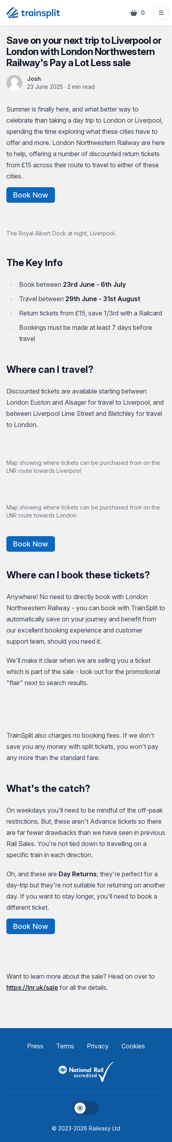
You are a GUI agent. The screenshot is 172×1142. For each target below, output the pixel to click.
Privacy (98, 1046)
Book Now (30, 195)
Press (35, 1046)
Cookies (133, 1046)
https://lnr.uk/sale (32, 987)
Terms (65, 1046)
